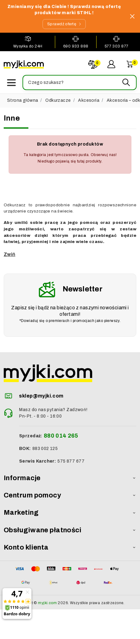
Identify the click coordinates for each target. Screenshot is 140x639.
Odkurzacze (58, 100)
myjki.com (47, 603)
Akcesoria (88, 100)
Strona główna (22, 100)
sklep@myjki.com (41, 395)
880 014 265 (61, 436)
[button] (79, 82)
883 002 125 (45, 448)
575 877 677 (70, 461)
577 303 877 (117, 46)
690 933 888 (76, 46)
